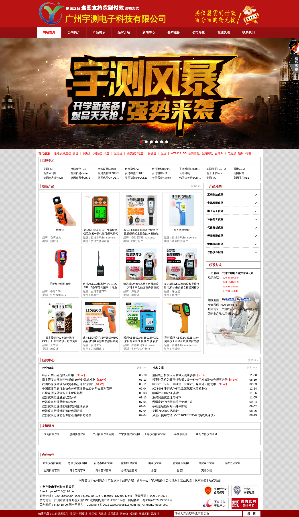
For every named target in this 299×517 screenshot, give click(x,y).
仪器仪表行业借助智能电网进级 (62, 410)
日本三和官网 (103, 470)
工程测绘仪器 (215, 194)
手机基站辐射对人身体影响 (169, 406)
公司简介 (99, 480)
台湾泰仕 (194, 153)
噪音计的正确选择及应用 (58, 375)
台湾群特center (80, 173)
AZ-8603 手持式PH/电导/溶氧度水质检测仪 (179, 388)
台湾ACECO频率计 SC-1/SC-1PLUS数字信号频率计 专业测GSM (100, 287)
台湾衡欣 (207, 153)
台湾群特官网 (52, 470)
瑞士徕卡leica (214, 173)
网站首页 (84, 480)
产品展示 (113, 480)
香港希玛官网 (181, 463)
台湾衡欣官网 (232, 463)
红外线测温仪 (62, 153)
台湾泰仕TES (78, 168)
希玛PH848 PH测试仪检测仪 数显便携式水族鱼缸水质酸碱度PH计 (141, 233)
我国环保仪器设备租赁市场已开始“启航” (67, 384)
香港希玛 (220, 153)
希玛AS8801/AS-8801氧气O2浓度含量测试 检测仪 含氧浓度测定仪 (141, 341)
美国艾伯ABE (242, 177)
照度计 (87, 153)
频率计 (95, 295)
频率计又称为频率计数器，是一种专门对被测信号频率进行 (190, 379)
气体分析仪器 (215, 227)
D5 (185, 153)
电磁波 (232, 153)
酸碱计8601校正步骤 (165, 393)
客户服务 (157, 480)
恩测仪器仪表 (77, 434)
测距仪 (97, 153)
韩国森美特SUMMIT (191, 177)
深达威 (135, 291)
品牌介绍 (128, 480)
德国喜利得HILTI (53, 177)
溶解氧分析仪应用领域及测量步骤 (174, 375)
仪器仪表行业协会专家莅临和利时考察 (66, 415)
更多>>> (196, 186)
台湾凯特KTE (160, 173)
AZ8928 (176, 153)
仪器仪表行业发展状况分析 (59, 397)
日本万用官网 (77, 470)
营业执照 (186, 480)
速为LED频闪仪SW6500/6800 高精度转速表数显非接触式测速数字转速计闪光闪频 (100, 341)
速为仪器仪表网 (51, 463)
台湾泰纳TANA (161, 168)
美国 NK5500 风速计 (165, 410)
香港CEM (239, 168)
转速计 (141, 153)
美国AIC (211, 177)
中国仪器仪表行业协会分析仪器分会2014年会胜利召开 (77, 388)
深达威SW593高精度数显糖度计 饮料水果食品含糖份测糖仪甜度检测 (141, 287)
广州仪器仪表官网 (103, 434)
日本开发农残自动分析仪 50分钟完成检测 (68, 379)
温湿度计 (119, 153)
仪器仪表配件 (215, 252)
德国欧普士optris (80, 177)
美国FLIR (49, 168)
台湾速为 (55, 237)
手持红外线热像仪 (60, 283)
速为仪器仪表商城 (206, 434)
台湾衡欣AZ (132, 168)
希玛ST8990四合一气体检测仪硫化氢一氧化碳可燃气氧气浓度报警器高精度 (100, 233)
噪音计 (77, 153)
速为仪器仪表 (52, 434)
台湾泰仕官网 (207, 463)
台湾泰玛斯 (50, 173)
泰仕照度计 (180, 434)
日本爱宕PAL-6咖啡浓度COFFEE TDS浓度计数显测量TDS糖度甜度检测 (60, 341)
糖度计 (135, 295)
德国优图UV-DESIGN (110, 177)
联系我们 (200, 480)
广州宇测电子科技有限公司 (57, 487)
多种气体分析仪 (100, 241)
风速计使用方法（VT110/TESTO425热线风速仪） (184, 415)
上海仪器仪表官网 (155, 434)
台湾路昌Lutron (107, 168)
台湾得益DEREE (135, 173)
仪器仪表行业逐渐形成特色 (59, 402)
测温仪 (176, 348)
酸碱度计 (153, 153)
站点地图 (215, 480)
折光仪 (131, 153)
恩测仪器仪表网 (77, 463)
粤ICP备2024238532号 (157, 500)
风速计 (108, 153)
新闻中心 (142, 480)
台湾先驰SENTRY (108, 173)
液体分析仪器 (215, 244)
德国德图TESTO (216, 168)
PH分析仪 (137, 241)
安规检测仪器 (215, 202)
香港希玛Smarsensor (191, 168)
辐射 (241, 153)
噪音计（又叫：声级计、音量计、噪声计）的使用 (184, 384)
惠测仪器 (206, 470)
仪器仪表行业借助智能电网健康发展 (65, 406)
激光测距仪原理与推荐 (166, 397)
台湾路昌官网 (129, 470)
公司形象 (171, 480)
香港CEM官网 (129, 463)
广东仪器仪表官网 (129, 434)
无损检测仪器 (215, 235)
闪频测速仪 (97, 348)
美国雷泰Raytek (161, 177)
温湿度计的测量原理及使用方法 (172, 402)
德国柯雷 (239, 173)
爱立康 (54, 345)
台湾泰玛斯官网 (103, 463)
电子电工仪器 (215, 211)
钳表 (248, 153)
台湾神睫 (184, 173)
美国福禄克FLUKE (136, 177)
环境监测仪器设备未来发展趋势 (62, 393)
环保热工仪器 (215, 219)
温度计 (165, 153)
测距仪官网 (155, 463)
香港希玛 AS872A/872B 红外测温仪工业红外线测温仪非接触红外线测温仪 (181, 341)
